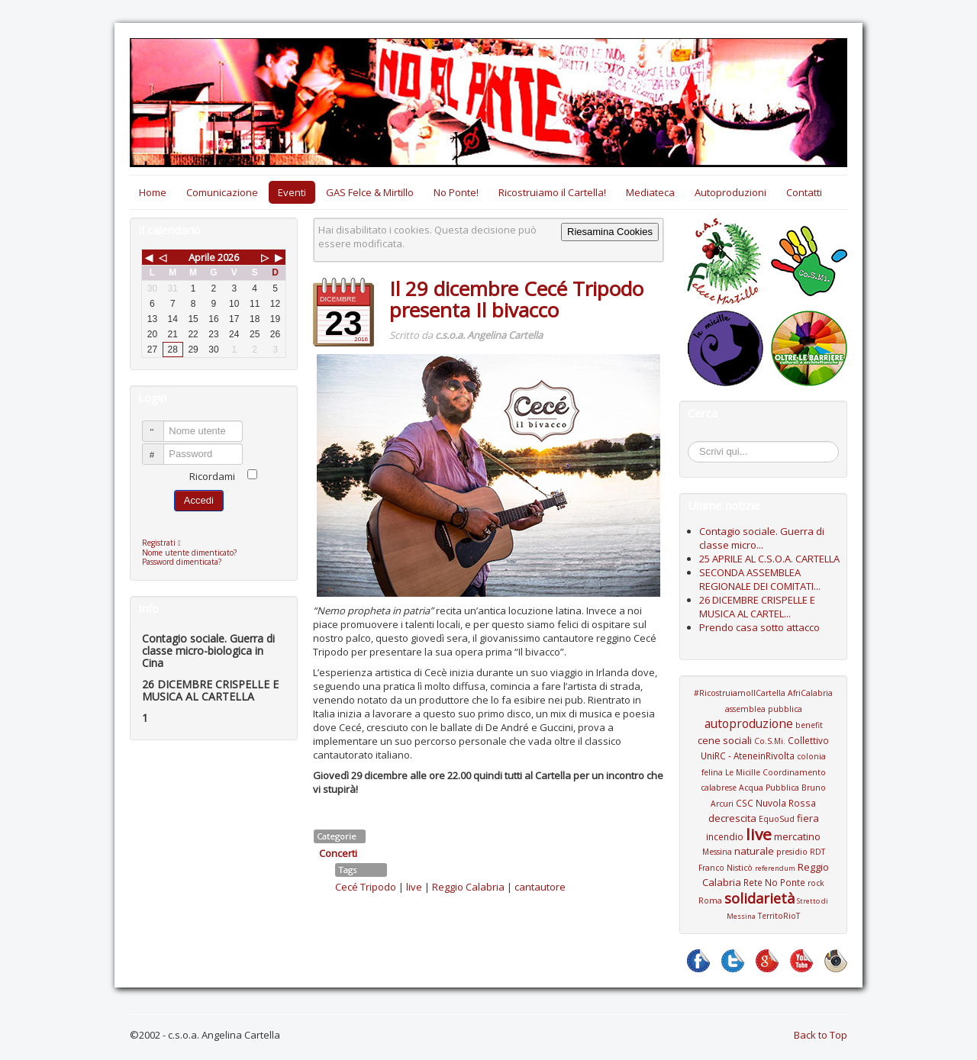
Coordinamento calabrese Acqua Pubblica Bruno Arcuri (763, 788)
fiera (808, 818)
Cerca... (695, 443)
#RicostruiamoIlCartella (739, 693)
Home (152, 192)
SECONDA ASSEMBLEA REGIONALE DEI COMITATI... (760, 579)
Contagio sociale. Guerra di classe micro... (761, 538)
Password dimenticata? (181, 561)
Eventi (292, 192)
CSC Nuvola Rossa (776, 803)
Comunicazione (222, 192)
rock (816, 883)
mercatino (797, 836)
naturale (754, 851)
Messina (717, 851)
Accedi (199, 500)
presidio (792, 851)
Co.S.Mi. (769, 741)
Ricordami (212, 476)
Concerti (338, 853)
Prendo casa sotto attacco (759, 627)
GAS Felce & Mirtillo (370, 192)
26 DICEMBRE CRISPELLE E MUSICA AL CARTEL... (757, 606)
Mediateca (650, 192)
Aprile (202, 257)
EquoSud (777, 819)
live (414, 887)
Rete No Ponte (774, 882)
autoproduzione (749, 723)
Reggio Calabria (468, 887)
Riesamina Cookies (610, 231)
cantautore (540, 887)
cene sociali (725, 740)
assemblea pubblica (763, 709)
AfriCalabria (810, 693)
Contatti (804, 192)
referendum (775, 868)
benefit (809, 725)
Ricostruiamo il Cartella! (552, 192)
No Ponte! (456, 192)
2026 (228, 257)
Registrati (165, 542)
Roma (710, 900)
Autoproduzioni (730, 192)
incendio (724, 836)
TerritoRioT (779, 915)
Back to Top (820, 1035)
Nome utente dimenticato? (189, 552)
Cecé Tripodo (365, 887)
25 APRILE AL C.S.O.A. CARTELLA (769, 558)
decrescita (732, 818)
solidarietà (759, 898)
